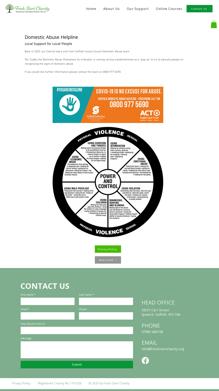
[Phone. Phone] (105, 316)
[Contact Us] (200, 8)
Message (26, 338)
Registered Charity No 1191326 (60, 383)
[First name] (47, 301)
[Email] (47, 316)
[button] (138, 9)
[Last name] (105, 301)
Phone (83, 309)
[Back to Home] (108, 260)
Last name (86, 294)
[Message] (77, 350)
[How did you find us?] (76, 330)
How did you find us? (33, 323)
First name (28, 294)
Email (25, 309)
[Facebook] (145, 360)
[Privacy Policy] (108, 249)
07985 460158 (152, 332)
